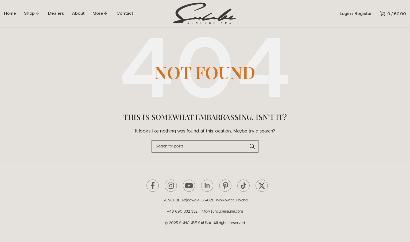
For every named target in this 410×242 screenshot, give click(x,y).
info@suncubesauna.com (222, 211)
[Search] (205, 146)
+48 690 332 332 (183, 211)
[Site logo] (205, 13)
